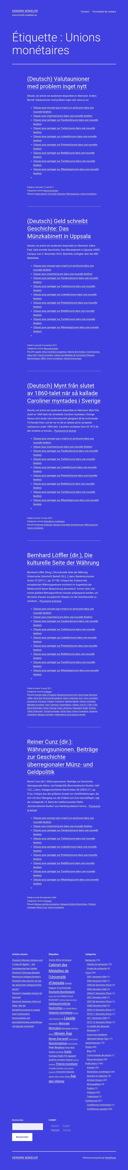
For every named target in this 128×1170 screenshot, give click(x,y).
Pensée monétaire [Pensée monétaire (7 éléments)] (72, 1043)
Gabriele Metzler (72, 701)
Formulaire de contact (104, 11)
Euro (81, 698)
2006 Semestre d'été (97, 989)
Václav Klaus (65, 711)
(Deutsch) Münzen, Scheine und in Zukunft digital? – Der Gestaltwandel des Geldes (27, 964)
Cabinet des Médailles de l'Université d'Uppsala (74, 355)
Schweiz (92, 708)
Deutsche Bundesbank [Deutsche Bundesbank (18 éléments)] (62, 991)
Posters (90, 1088)
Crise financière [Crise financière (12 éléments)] (64, 988)
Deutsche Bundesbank (52, 698)
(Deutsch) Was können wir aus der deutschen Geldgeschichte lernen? (26, 985)
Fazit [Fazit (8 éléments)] (58, 996)
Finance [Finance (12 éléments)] (63, 996)
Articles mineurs (95, 1080)
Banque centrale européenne (47, 904)
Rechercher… (18, 1120)
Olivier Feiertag (49, 708)
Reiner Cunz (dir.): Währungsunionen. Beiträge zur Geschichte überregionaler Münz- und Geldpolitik (62, 756)
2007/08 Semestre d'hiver (99, 1001)
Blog (89, 1051)
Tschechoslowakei (51, 711)
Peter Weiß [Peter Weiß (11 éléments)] (70, 1047)
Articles (90, 1067)
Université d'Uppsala (56, 194)
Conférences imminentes (99, 1105)
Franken (50, 701)
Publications (91, 1063)
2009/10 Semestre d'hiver (99, 1010)
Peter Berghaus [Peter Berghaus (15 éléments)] (57, 1047)
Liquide (38, 352)
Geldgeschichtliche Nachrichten (73, 904)
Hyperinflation (65, 705)
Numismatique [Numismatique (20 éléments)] (58, 1043)
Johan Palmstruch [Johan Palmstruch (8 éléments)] (54, 1019)
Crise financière (93, 352)
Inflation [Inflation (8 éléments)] (75, 1013)
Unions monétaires (88, 194)
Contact (85, 11)
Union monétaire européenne (54, 352)
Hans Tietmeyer (52, 705)
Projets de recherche (97, 968)
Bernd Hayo (83, 695)
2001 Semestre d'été (97, 976)
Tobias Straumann (35, 711)
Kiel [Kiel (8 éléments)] (62, 1019)
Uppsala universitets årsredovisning (68, 525)
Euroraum (42, 701)
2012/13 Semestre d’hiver (99, 1022)
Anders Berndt (41, 194)
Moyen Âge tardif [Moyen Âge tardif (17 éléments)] (58, 1038)
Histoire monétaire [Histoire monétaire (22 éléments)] (61, 1012)
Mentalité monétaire (35, 705)
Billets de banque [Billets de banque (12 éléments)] (63, 960)
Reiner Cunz (42, 907)
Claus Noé (37, 698)
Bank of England (49, 695)
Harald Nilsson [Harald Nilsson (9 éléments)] (71, 1008)
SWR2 (43, 358)
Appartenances (92, 1043)
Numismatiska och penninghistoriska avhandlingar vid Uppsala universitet (27, 1022)
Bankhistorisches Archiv (67, 695)
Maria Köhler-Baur (35, 708)
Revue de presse (51, 190)
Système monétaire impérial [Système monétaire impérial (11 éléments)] (61, 1060)
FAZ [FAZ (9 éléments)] (54, 996)
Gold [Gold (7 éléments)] (64, 1008)
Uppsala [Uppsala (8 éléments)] (51, 1076)
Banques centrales (46, 714)
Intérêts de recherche (97, 964)
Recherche (90, 960)
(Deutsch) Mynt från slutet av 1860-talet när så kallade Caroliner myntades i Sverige (63, 393)
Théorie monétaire (45, 355)
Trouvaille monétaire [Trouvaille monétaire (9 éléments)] (56, 1068)
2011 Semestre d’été (97, 1018)
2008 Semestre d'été (97, 1005)
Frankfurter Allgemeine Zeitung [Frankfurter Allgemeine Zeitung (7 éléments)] (68, 1000)
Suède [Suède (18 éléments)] (67, 1051)
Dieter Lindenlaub (70, 698)
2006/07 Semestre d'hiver (99, 993)
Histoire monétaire (87, 701)
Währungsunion (72, 194)
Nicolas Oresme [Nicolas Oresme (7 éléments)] (73, 1039)
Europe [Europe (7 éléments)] (51, 996)
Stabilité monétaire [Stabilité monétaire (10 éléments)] (56, 1052)
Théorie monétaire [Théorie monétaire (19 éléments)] (67, 1063)
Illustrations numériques (54, 521)
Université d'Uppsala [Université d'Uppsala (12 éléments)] (65, 1072)
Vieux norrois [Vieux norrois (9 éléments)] (59, 1076)
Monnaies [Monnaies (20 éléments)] (55, 1028)
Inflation (75, 705)
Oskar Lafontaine (64, 708)
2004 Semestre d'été (97, 981)
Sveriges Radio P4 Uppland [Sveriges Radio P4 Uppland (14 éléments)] (62, 1056)
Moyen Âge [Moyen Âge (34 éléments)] (63, 1033)
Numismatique (33, 358)
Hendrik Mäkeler (25, 11)
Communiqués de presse (99, 1055)
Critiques (48, 691)
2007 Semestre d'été (97, 997)
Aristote (38, 695)
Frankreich (59, 701)
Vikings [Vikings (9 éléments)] (67, 1076)
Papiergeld (77, 708)
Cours (88, 972)
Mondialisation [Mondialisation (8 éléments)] (53, 1024)
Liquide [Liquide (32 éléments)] (69, 1018)
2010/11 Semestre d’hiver (99, 1014)
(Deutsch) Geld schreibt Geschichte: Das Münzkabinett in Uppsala (59, 229)
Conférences (91, 1100)
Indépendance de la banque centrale (69, 714)
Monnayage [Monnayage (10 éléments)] (66, 1028)
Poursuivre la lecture (65, 430)
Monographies (94, 1084)
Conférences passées (97, 1109)
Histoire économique (73, 358)
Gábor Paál (32, 355)
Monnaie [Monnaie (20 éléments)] (64, 1023)
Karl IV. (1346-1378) (88, 705)
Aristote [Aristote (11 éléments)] (52, 960)
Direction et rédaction (97, 1076)
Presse (88, 1047)
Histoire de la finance (76, 352)
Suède (85, 708)
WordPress (110, 1157)
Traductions (92, 1096)
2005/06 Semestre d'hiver (99, 985)
